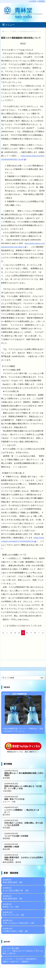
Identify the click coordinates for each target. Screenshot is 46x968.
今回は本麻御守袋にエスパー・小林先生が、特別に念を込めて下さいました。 (23, 712)
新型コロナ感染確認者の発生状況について (27, 31)
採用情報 (41, 1)
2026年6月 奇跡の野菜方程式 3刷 (12, 881)
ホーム (6, 31)
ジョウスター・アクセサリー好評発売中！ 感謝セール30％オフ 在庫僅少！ (20, 960)
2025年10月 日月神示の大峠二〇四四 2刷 (15, 929)
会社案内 (33, 1)
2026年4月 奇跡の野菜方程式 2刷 (12, 897)
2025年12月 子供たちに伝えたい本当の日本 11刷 (18, 921)
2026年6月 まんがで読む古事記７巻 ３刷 (15, 889)
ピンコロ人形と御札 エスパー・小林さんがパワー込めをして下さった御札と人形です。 (23, 950)
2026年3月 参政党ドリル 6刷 (10, 905)
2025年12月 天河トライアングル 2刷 (13, 913)
